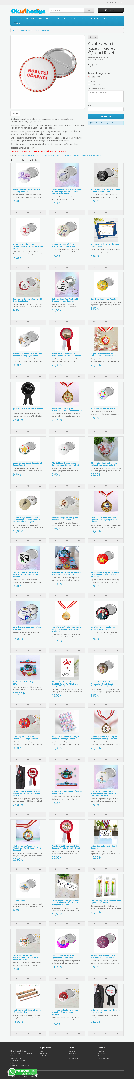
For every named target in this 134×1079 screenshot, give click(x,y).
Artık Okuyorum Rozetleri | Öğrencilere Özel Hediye (64, 956)
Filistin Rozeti (19, 900)
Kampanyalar (73, 1058)
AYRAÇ (40, 18)
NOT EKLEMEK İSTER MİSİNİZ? (97, 88)
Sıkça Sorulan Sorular (17, 1061)
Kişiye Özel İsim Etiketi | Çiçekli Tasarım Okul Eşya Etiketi (66, 737)
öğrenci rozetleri (50, 155)
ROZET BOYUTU (94, 77)
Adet (90, 105)
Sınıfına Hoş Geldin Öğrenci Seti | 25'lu (27, 683)
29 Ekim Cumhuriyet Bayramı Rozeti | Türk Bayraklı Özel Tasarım (65, 1012)
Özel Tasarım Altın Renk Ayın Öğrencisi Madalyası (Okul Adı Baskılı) (104, 519)
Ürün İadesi (43, 1053)
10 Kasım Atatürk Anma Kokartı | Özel (28, 409)
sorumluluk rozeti (86, 155)
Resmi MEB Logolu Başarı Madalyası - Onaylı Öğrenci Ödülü (67, 409)
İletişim (42, 1051)
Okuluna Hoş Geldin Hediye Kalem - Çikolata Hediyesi (106, 901)
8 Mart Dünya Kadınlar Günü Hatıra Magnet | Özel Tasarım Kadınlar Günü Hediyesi (26, 519)
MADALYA (74, 18)
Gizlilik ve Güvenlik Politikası (19, 1066)
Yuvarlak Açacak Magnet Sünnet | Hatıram (27, 628)
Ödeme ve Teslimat (17, 1058)
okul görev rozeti (38, 155)
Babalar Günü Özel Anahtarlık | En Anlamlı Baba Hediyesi (66, 300)
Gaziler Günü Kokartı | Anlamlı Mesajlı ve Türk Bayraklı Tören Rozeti (26, 793)
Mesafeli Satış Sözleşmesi (19, 1051)
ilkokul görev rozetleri (72, 155)
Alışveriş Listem (103, 1056)
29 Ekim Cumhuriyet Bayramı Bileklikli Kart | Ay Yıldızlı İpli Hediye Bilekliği (65, 684)
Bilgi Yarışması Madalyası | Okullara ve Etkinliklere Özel (103, 354)
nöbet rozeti (97, 155)
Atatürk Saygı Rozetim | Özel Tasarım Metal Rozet (65, 518)
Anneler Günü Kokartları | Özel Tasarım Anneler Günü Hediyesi (66, 847)
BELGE (48, 18)
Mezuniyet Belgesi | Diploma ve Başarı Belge (105, 245)
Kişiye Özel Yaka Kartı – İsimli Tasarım (104, 847)
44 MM (91, 81)
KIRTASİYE (114, 18)
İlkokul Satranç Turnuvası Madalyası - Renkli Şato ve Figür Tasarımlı (27, 848)
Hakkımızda (14, 1063)
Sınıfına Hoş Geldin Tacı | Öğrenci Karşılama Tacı (67, 792)
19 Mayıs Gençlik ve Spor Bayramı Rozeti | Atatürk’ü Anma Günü (28, 246)
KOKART (65, 18)
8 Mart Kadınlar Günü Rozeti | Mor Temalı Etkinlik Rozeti (65, 245)
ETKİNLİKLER (18, 18)
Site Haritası (44, 1056)
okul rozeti (60, 155)
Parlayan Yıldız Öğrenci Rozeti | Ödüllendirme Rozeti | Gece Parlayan (105, 574)
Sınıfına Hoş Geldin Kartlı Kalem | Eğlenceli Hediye (28, 1011)
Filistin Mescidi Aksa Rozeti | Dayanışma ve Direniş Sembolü (65, 464)
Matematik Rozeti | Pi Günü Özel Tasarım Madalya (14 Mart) (27, 354)
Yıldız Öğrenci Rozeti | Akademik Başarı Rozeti (27, 464)
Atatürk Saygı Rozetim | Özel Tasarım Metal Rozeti (104, 628)
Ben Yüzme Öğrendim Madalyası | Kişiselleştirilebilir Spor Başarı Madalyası (67, 629)
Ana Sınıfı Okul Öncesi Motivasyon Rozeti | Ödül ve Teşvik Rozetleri (26, 957)
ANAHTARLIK (30, 18)
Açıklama (15, 114)
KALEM (56, 18)
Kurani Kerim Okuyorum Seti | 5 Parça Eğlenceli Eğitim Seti (66, 573)
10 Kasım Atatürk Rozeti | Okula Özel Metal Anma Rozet (105, 190)
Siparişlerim (102, 1053)
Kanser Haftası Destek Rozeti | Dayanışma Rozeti (27, 190)
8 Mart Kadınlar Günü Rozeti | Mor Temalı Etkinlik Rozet (104, 956)
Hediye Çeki (73, 1053)
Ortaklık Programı (75, 1056)
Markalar (72, 1051)
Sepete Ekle (106, 116)
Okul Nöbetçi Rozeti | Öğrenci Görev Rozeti (34, 30)
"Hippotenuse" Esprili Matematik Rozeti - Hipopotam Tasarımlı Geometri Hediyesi (67, 191)
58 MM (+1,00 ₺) (94, 84)
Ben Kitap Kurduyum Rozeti (103, 299)
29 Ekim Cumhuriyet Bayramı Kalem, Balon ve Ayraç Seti (104, 464)
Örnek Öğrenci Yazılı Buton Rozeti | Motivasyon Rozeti (25, 737)
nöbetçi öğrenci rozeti (24, 155)
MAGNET (85, 18)
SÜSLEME (105, 18)
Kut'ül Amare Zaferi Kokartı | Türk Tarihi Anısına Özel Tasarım (66, 354)
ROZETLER (94, 18)
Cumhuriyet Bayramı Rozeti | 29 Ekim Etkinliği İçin (27, 300)
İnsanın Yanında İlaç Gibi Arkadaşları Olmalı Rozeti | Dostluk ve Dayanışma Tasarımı (105, 684)
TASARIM (17, 23)
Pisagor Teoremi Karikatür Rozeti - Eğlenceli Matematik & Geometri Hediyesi (104, 793)
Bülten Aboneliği (103, 1058)
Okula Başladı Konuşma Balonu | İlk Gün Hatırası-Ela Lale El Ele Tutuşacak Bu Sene (66, 902)
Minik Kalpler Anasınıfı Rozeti (104, 408)
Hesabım (101, 1051)
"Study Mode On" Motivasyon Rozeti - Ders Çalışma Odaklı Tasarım (26, 574)
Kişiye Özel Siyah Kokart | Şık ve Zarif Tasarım (105, 1011)
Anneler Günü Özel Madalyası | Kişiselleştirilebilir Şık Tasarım (104, 737)
